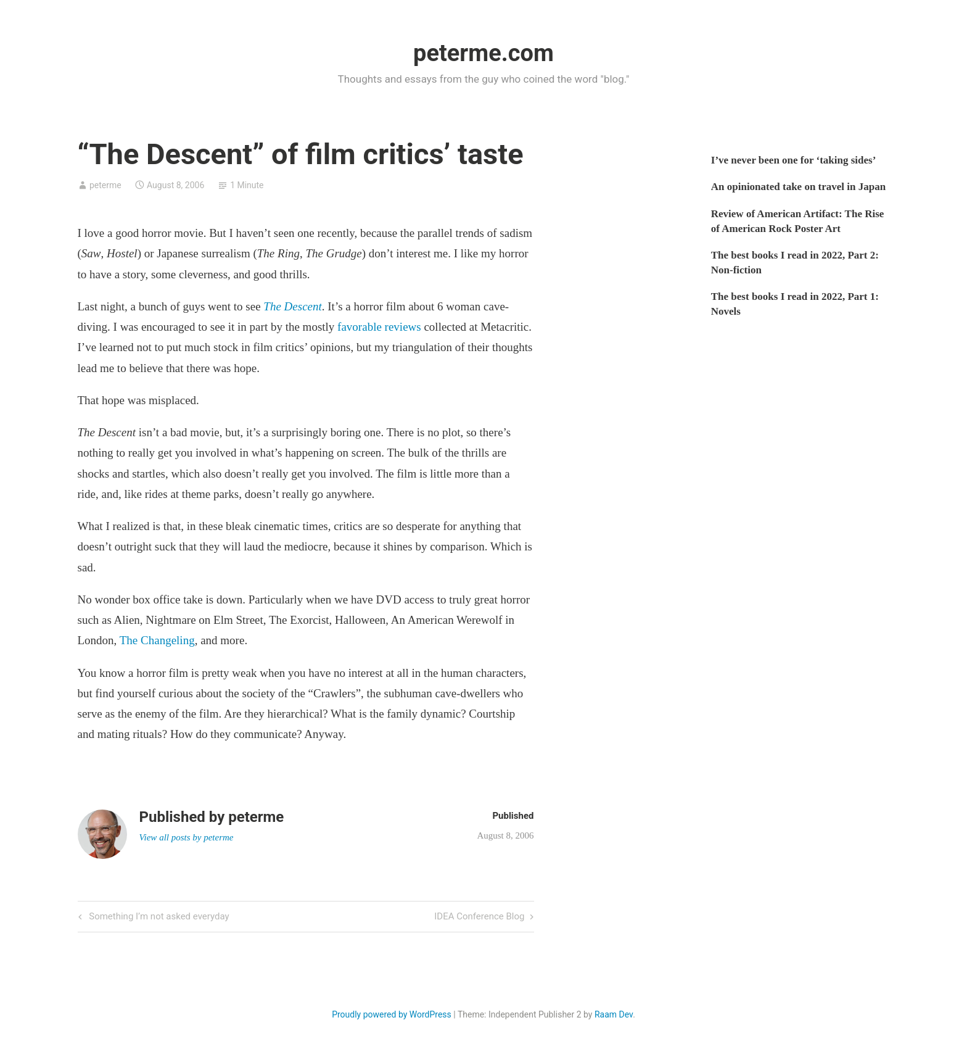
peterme (105, 185)
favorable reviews (379, 326)
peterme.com (483, 53)
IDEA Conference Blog (479, 917)
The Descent (292, 306)
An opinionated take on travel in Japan (798, 187)
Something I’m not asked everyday (157, 917)
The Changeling (157, 640)
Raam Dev (614, 1014)
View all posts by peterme (186, 837)
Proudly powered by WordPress (391, 1014)
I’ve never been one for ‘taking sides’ (793, 160)
